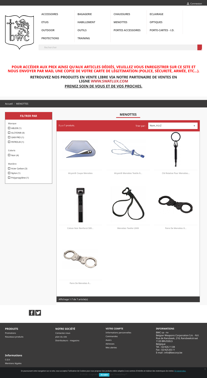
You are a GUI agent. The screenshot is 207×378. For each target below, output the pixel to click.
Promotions (10, 333)
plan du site (61, 336)
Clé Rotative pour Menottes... (176, 173)
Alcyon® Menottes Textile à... (128, 173)
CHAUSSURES (122, 14)
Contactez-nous (62, 333)
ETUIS (44, 22)
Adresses (110, 343)
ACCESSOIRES (49, 14)
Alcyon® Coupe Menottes (80, 173)
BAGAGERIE (84, 14)
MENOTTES (120, 22)
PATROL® (17, 141)
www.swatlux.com (109, 81)
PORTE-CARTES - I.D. (162, 30)
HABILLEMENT (86, 22)
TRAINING (83, 38)
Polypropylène (20, 177)
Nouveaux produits (14, 336)
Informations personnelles (118, 332)
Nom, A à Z (173, 126)
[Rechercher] (120, 47)
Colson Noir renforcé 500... (80, 228)
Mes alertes (111, 347)
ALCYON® (18, 132)
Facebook (32, 313)
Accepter (104, 375)
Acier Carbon (19, 168)
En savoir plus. (180, 371)
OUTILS (82, 30)
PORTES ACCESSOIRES (127, 30)
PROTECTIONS (50, 38)
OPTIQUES (156, 22)
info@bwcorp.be (173, 352)
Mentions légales (13, 363)
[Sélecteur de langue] (174, 4)
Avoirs (109, 340)
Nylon (15, 173)
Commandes (112, 336)
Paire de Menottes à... (175, 228)
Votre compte (114, 328)
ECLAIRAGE (156, 14)
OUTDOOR (47, 30)
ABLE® (16, 128)
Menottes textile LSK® (128, 228)
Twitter (38, 313)
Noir (15, 155)
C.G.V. (7, 359)
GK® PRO (17, 137)
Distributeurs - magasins (67, 340)
